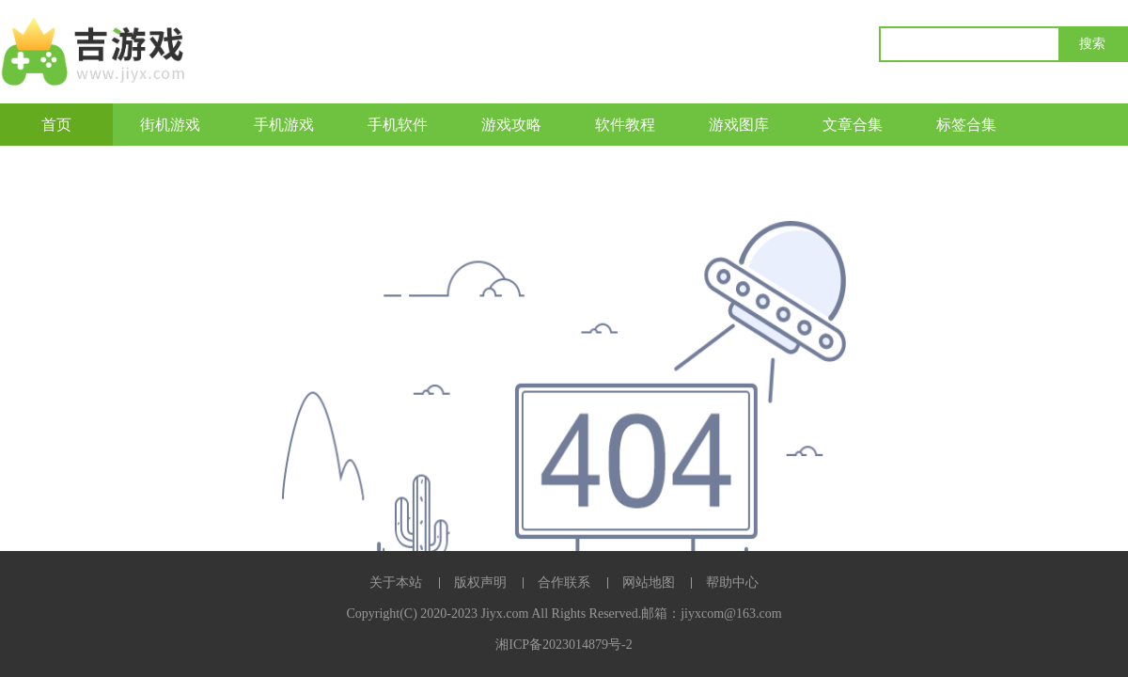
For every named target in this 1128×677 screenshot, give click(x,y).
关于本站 (395, 582)
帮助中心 (732, 582)
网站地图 (648, 582)
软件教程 (625, 125)
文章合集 (852, 125)
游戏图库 (739, 125)
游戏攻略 (511, 125)
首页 (56, 125)
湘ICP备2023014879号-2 (563, 645)
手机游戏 (284, 125)
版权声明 (480, 582)
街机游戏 (170, 125)
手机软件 (398, 125)
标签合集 (966, 125)
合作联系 (564, 582)
